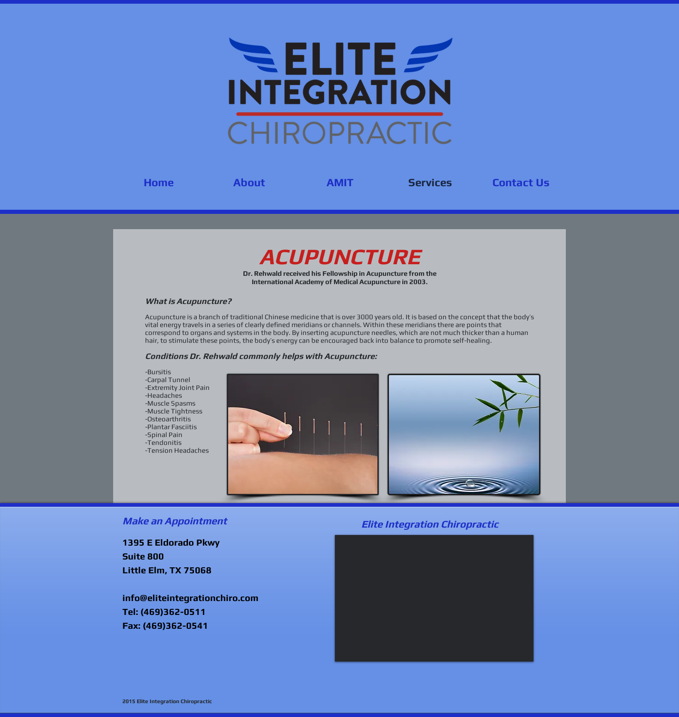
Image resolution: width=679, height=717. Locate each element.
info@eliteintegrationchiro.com (190, 597)
